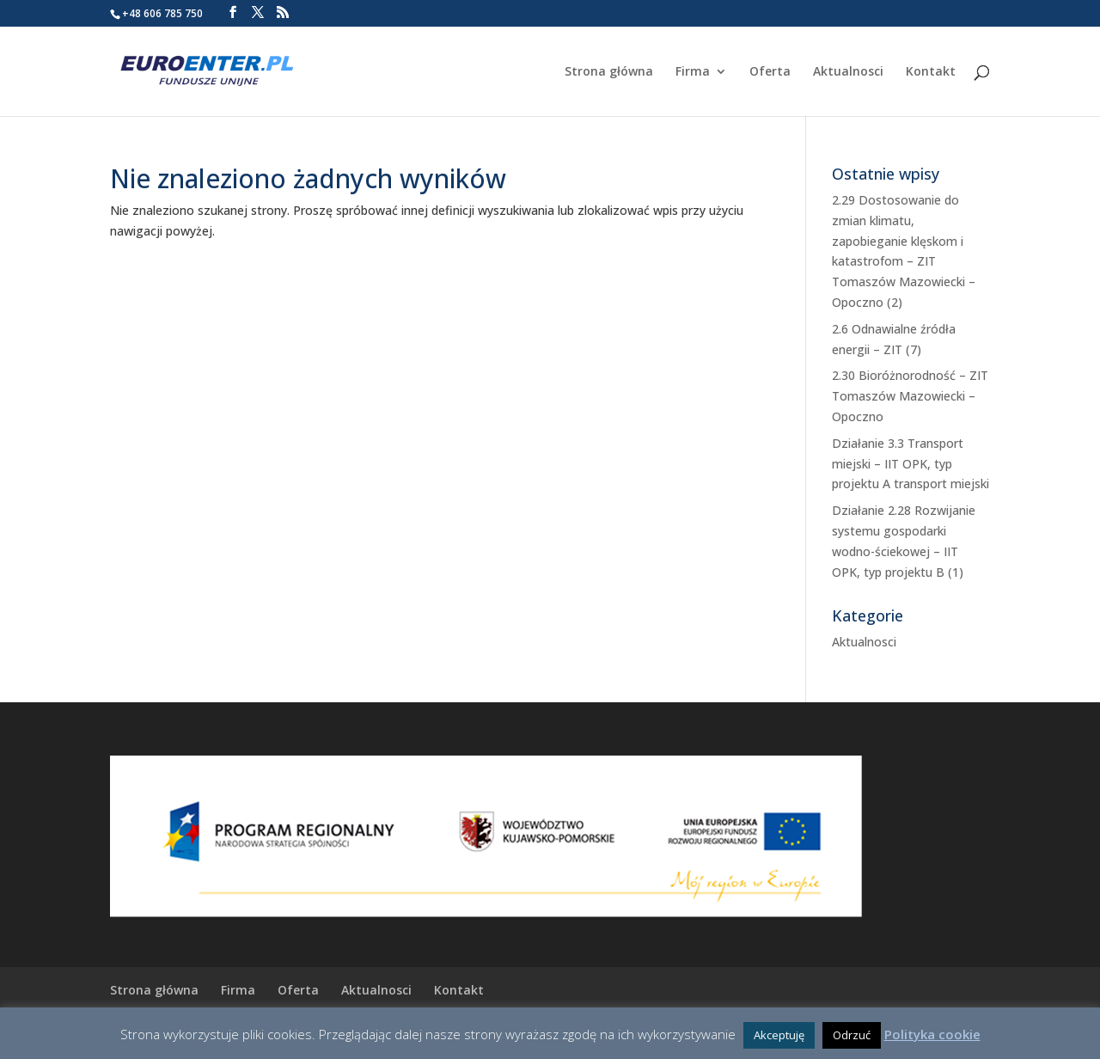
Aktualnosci (848, 72)
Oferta (770, 72)
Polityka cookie (932, 1034)
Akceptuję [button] (779, 1035)
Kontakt (931, 72)
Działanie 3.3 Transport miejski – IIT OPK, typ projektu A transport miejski (910, 464)
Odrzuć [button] (852, 1035)
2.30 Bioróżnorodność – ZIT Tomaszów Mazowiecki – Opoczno (910, 396)
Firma (692, 72)
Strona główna (609, 72)
